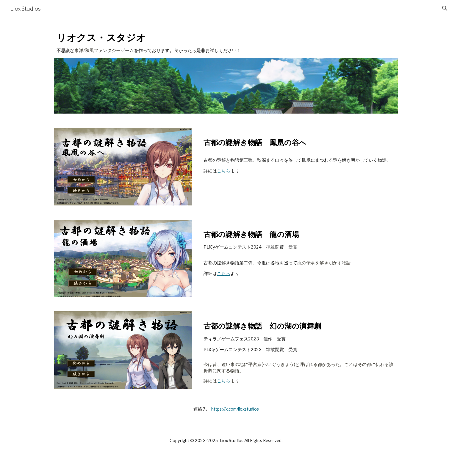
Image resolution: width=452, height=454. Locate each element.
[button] (445, 8)
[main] (226, 41)
